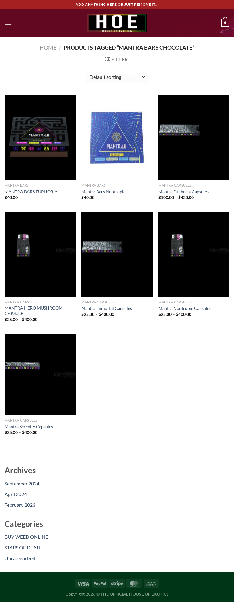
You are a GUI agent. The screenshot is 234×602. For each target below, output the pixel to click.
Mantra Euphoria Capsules (183, 191)
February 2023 (20, 505)
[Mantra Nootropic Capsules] (193, 254)
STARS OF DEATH (24, 547)
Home (48, 47)
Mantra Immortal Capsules (106, 308)
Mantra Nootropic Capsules (184, 308)
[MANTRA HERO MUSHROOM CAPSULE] (40, 254)
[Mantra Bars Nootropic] (116, 137)
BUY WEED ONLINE (26, 537)
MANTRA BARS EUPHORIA (31, 191)
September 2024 (22, 483)
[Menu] (8, 22)
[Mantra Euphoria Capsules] (193, 137)
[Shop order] (117, 77)
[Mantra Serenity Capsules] (40, 374)
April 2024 (16, 494)
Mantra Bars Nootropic (103, 191)
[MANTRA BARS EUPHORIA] (40, 137)
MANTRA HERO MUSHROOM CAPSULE (34, 310)
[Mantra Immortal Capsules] (116, 254)
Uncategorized (20, 558)
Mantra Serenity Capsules (29, 426)
